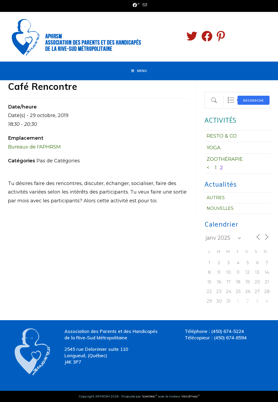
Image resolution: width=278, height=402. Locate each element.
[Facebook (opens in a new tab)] (136, 5)
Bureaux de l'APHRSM (34, 147)
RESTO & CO (222, 136)
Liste (231, 100)
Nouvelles (220, 208)
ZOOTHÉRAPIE (225, 159)
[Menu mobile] (139, 71)
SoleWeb (149, 396)
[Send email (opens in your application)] (144, 5)
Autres (216, 197)
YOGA (213, 148)
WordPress (190, 396)
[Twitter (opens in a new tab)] (191, 36)
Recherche (253, 100)
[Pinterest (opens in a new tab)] (221, 36)
